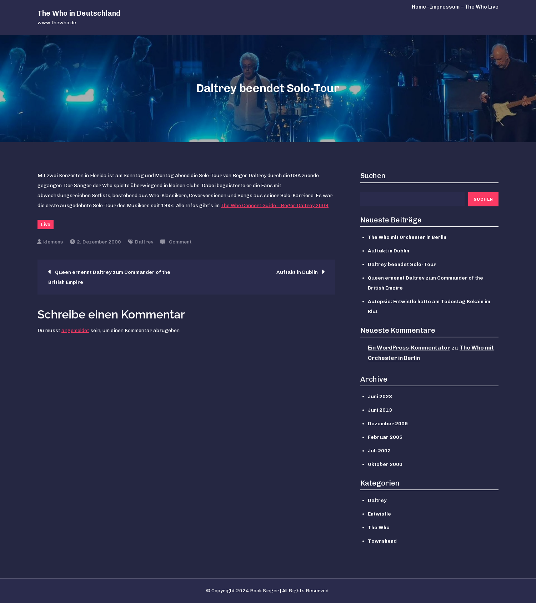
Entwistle (379, 514)
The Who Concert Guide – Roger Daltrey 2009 (275, 205)
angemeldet (75, 330)
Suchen (373, 175)
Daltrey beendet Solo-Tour (402, 264)
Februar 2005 (385, 437)
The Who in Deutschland (78, 13)
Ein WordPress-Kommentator (409, 347)
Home (419, 7)
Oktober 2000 (385, 464)
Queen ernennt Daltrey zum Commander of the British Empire (109, 277)
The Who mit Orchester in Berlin (407, 237)
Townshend (382, 541)
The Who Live (482, 7)
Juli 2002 (379, 451)
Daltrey (144, 242)
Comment (180, 242)
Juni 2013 (380, 410)
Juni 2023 (380, 396)
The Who (379, 527)
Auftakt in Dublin (297, 272)
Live (45, 224)
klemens (53, 242)
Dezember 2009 (388, 424)
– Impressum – (445, 7)
